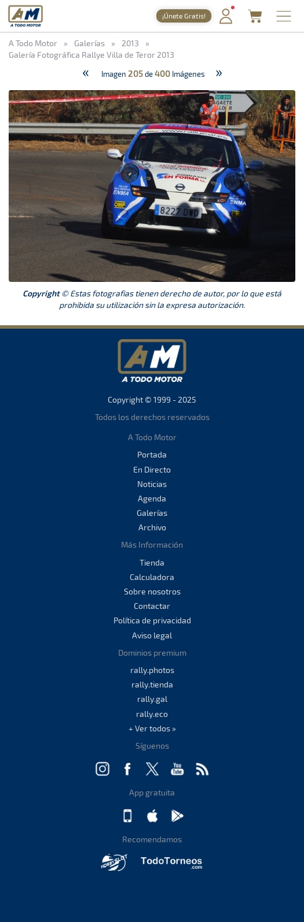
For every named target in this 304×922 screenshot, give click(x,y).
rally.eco (152, 714)
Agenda (152, 498)
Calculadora (152, 577)
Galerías (152, 513)
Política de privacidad (152, 620)
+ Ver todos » (152, 728)
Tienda (152, 562)
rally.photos (152, 670)
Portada (152, 454)
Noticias (152, 484)
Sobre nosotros (152, 591)
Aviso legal (152, 635)
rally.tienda (152, 684)
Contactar (152, 606)
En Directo (152, 469)
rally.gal (152, 699)
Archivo (152, 527)
